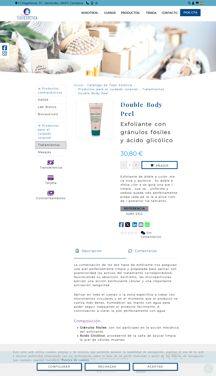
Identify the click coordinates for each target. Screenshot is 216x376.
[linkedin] (135, 225)
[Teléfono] (88, 3)
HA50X (43, 99)
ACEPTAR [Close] (155, 366)
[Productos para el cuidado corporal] (39, 125)
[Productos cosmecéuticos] (39, 88)
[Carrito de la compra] (197, 3)
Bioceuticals (48, 114)
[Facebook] (4, 49)
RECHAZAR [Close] (107, 366)
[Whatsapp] (97, 3)
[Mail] (142, 225)
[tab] (100, 250)
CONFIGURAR (59, 366)
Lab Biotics (47, 107)
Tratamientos (49, 145)
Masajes (44, 152)
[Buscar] (189, 3)
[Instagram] (4, 54)
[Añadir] (159, 165)
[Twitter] (128, 225)
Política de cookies (75, 360)
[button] (193, 3)
